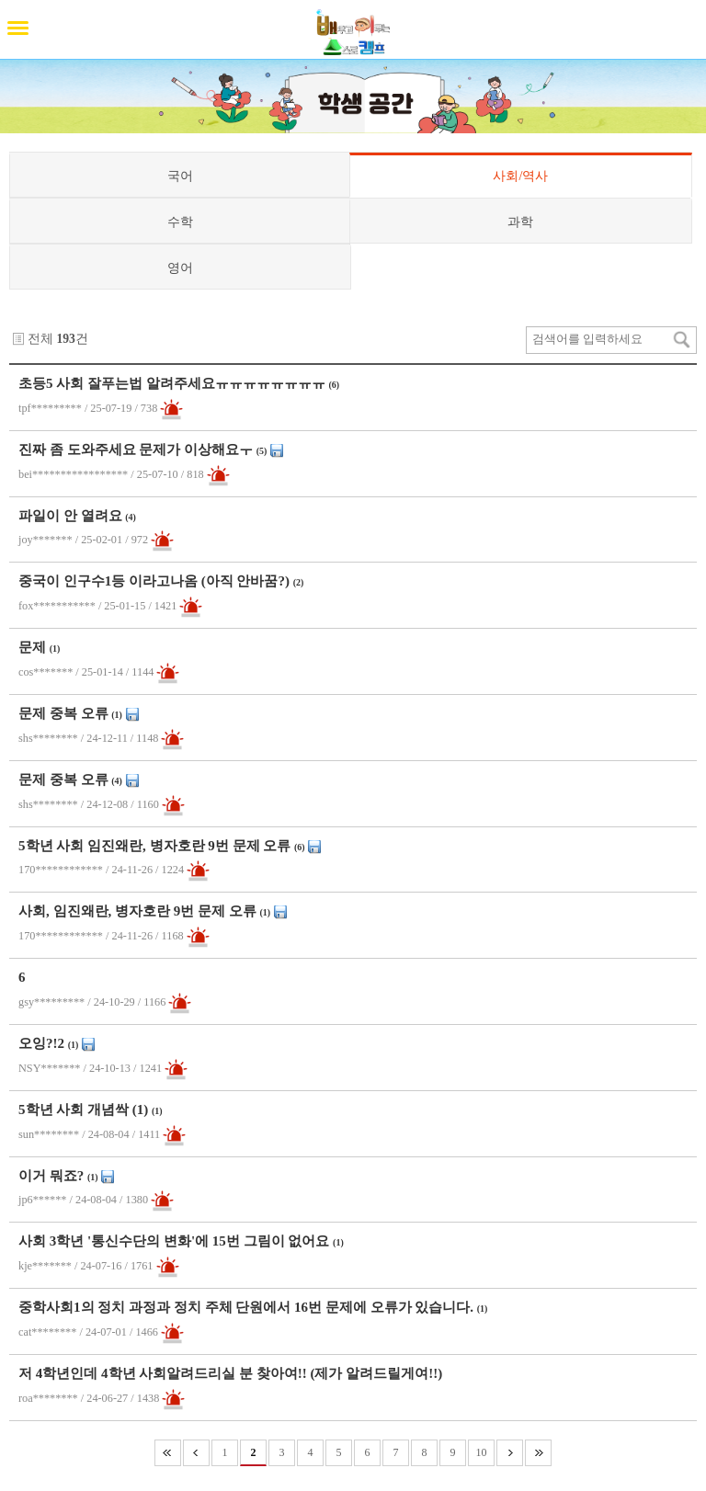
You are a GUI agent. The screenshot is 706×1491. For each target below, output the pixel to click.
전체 (40, 339)
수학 (180, 221)
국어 (180, 175)
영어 (180, 267)
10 (481, 1452)
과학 (520, 221)
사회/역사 (520, 175)
